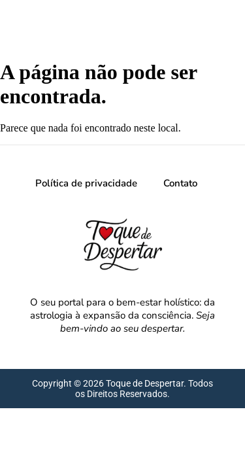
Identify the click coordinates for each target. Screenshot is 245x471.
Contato (180, 183)
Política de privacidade (86, 183)
